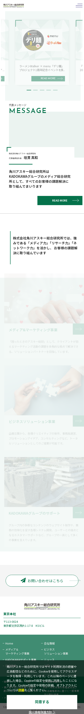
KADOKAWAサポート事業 (20, 660)
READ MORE (59, 200)
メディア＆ (17, 651)
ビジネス (56, 651)
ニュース (49, 660)
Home (9, 643)
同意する (42, 702)
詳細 (21, 690)
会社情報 (49, 643)
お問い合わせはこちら (42, 580)
